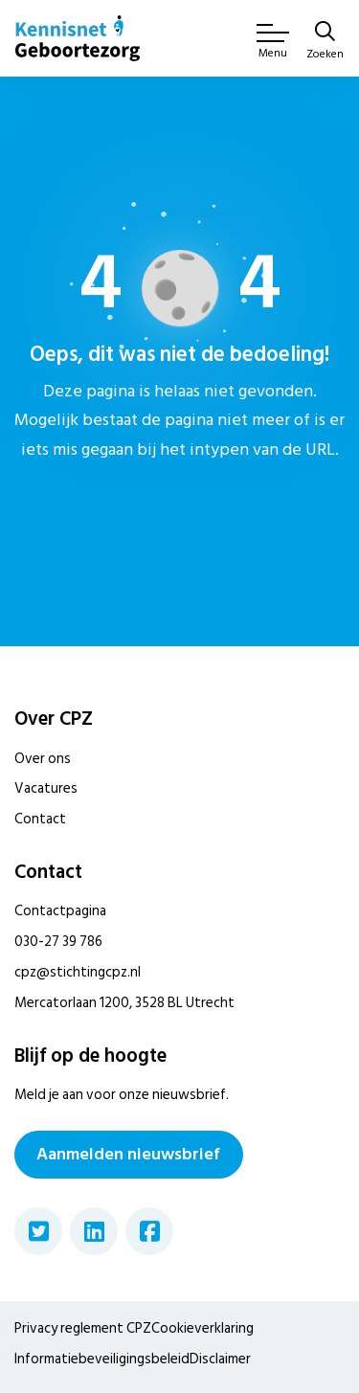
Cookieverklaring (202, 1328)
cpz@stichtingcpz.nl (77, 972)
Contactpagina (60, 911)
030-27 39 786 (58, 942)
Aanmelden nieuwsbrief (128, 1154)
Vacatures (46, 788)
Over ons (42, 759)
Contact (40, 819)
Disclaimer (220, 1359)
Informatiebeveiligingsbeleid (102, 1359)
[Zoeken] (325, 42)
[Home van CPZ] (77, 38)
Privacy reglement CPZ (82, 1328)
